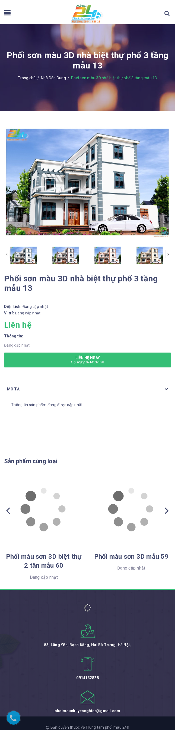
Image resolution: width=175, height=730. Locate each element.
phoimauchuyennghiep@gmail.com (87, 711)
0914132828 (87, 678)
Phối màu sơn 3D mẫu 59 (131, 556)
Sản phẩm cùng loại (30, 461)
